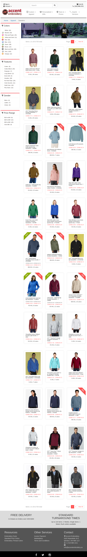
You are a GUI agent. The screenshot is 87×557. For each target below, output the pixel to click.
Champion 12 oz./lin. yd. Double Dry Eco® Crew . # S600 (75, 336)
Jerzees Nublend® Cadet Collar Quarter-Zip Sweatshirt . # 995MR (32, 147)
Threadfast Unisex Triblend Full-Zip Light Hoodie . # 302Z (33, 336)
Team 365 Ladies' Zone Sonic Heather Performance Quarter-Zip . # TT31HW (54, 221)
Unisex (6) (6, 105)
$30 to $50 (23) (7, 122)
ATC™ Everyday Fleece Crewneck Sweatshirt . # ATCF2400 (75, 74)
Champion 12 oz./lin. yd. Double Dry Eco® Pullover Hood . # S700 (32, 449)
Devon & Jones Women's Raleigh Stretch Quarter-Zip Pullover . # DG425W (33, 411)
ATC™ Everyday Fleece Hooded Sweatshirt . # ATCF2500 (32, 112)
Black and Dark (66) (9, 49)
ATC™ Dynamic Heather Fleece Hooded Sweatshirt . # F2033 (76, 491)
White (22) (6, 30)
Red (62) (6, 39)
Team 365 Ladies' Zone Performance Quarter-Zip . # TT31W (76, 184)
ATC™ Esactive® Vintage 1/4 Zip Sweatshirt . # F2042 (76, 452)
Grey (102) (6, 51)
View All (80, 41)
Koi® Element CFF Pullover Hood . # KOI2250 (54, 150)
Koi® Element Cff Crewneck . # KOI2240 (76, 144)
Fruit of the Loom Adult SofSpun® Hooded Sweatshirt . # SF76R (32, 221)
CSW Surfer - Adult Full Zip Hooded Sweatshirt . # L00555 (54, 299)
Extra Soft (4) (7, 76)
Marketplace (38, 538)
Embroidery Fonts (10, 536)
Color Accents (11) (8, 83)
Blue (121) (6, 42)
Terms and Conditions (41, 541)
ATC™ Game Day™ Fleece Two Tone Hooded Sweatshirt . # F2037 (54, 452)
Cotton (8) (6, 66)
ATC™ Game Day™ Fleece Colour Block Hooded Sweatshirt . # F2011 (32, 491)
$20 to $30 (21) (7, 120)
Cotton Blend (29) (8, 68)
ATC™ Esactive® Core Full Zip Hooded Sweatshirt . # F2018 (54, 491)
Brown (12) (6, 46)
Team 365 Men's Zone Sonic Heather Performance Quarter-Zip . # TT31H (76, 221)
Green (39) (6, 44)
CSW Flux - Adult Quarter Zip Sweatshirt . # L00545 (33, 185)
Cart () (79, 4)
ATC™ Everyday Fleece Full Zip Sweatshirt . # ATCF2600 (33, 377)
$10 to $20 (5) (7, 117)
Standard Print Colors (11, 538)
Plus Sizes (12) (7, 87)
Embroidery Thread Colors (13, 541)
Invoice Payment (40, 536)
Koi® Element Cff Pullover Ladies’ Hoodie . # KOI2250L (54, 187)
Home (6, 20)
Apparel (13, 20)
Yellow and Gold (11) (9, 37)
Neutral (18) (7, 32)
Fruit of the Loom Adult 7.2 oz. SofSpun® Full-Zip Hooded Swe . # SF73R (54, 374)
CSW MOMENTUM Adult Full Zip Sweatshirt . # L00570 (33, 298)
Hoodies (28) (7, 78)
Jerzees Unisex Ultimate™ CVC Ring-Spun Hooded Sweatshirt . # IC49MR (75, 296)
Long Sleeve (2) (8, 73)
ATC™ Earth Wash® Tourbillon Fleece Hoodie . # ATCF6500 (33, 260)
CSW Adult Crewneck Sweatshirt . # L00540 (52, 69)
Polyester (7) (7, 71)
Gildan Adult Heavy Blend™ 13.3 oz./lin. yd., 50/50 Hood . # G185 (54, 109)
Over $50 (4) (7, 124)
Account (8, 6)
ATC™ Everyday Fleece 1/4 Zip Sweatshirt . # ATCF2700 (76, 259)
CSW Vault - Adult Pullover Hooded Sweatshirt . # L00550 (76, 111)
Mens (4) (6, 100)
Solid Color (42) (8, 85)
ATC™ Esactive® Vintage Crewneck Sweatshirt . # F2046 (53, 339)
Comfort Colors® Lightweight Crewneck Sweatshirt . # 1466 (74, 414)
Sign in (7, 4)
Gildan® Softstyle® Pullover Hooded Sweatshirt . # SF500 (54, 255)
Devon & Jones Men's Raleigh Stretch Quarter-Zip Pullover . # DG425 (54, 411)
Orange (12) (7, 54)
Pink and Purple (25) (9, 35)
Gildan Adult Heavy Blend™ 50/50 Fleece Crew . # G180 (33, 69)
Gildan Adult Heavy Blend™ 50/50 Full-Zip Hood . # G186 (76, 373)
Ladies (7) (6, 102)
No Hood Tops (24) (8, 80)
